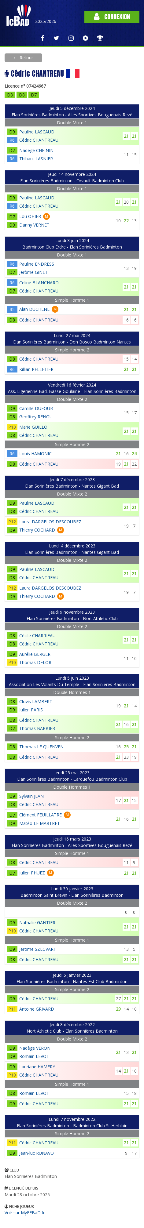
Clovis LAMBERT (35, 701)
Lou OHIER (30, 216)
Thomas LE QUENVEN (41, 747)
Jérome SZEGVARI (37, 949)
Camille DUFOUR (36, 408)
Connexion (112, 16)
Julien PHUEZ (32, 873)
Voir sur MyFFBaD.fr (25, 1212)
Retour (25, 57)
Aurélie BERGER (34, 654)
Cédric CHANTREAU (38, 140)
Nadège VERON (34, 1048)
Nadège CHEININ (36, 150)
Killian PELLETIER (36, 369)
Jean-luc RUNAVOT (38, 1153)
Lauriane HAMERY (37, 1067)
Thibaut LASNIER (36, 159)
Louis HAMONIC (35, 453)
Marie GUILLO (33, 427)
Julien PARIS (31, 710)
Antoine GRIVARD (36, 1009)
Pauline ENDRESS (36, 264)
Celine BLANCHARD (39, 282)
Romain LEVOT (34, 1056)
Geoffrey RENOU (36, 417)
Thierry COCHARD (37, 530)
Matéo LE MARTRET (39, 823)
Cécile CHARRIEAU (37, 635)
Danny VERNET (34, 225)
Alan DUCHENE (34, 309)
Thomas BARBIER (37, 728)
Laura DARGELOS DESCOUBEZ (50, 522)
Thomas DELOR (35, 662)
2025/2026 (45, 21)
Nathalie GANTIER (37, 922)
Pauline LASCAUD (36, 132)
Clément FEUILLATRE (40, 815)
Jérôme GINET (33, 272)
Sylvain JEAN (31, 796)
